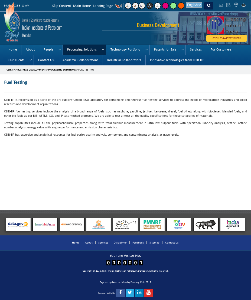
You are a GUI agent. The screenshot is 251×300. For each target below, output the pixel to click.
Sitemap (154, 242)
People (48, 49)
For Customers (221, 49)
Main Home (82, 6)
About (30, 49)
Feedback (138, 242)
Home (12, 49)
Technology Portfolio (125, 49)
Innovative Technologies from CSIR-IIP (177, 60)
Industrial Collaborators (124, 60)
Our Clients (16, 60)
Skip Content (61, 6)
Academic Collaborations (80, 60)
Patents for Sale (165, 49)
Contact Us (46, 60)
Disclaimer (120, 242)
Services (196, 49)
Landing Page (103, 6)
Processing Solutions (82, 49)
